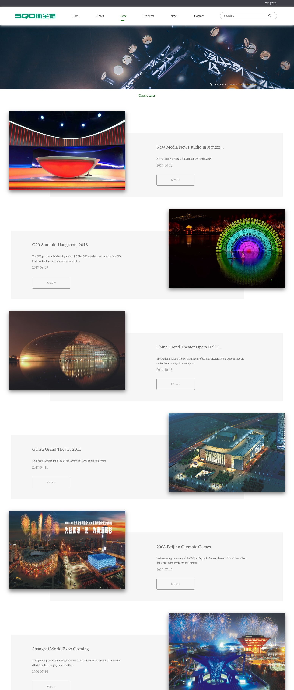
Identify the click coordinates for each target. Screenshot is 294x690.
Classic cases (251, 84)
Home (76, 16)
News (174, 16)
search (269, 15)
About (100, 16)
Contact (199, 16)
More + (177, 180)
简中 (267, 3)
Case (124, 16)
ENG (273, 3)
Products (148, 16)
